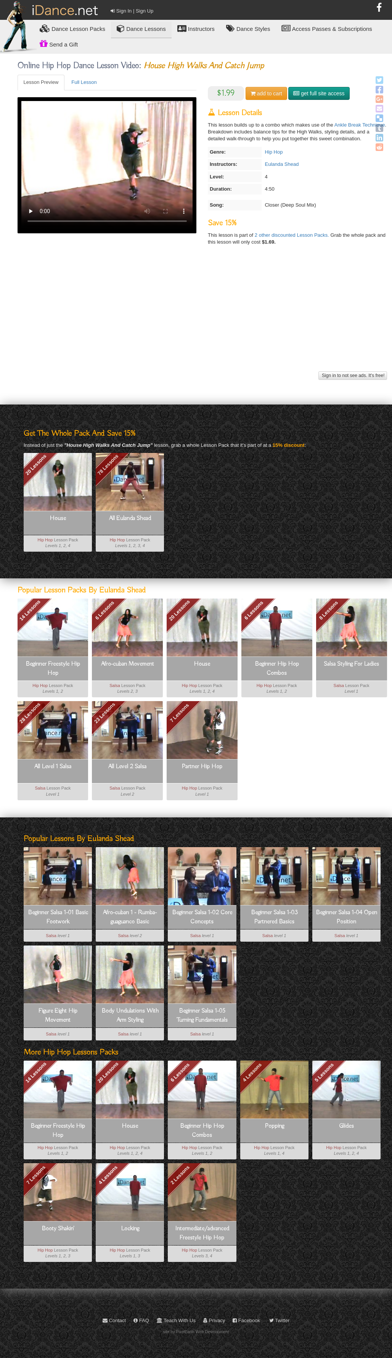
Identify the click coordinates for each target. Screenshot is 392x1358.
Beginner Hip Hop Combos (277, 668)
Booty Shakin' (58, 1229)
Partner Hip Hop (202, 766)
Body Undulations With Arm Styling (130, 1015)
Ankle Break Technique (359, 125)
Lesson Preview (41, 82)
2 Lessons (180, 1175)
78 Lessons (108, 464)
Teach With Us (176, 1320)
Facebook (246, 1320)
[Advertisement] (202, 316)
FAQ (141, 1320)
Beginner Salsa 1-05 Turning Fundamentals (202, 1015)
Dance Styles (248, 28)
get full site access (318, 93)
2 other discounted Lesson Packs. (293, 235)
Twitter (279, 1320)
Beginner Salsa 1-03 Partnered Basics (274, 917)
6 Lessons (105, 610)
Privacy (214, 1320)
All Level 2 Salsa (127, 766)
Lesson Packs (72, 28)
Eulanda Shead (282, 164)
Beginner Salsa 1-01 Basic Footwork (58, 917)
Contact (114, 1320)
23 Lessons (104, 713)
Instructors (196, 28)
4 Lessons (252, 1072)
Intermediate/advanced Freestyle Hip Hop (202, 1233)
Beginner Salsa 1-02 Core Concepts (202, 917)
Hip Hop (274, 152)
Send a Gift (59, 43)
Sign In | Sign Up (132, 11)
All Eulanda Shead (130, 518)
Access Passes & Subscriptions (326, 28)
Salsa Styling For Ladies (351, 664)
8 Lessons (328, 610)
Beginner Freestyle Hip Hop (53, 668)
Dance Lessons (141, 28)
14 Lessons (30, 610)
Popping (274, 1126)
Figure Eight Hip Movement (58, 1015)
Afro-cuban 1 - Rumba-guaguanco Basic (130, 917)
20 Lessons (35, 464)
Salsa (114, 685)
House (58, 518)
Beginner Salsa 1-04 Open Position (346, 917)
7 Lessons (179, 713)
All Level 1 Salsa (52, 766)
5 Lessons (324, 1072)
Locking (130, 1229)
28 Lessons (30, 713)
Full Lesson (83, 82)
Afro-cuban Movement (127, 664)
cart (266, 93)
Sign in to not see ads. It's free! (353, 375)
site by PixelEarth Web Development (196, 1331)
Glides (346, 1126)
